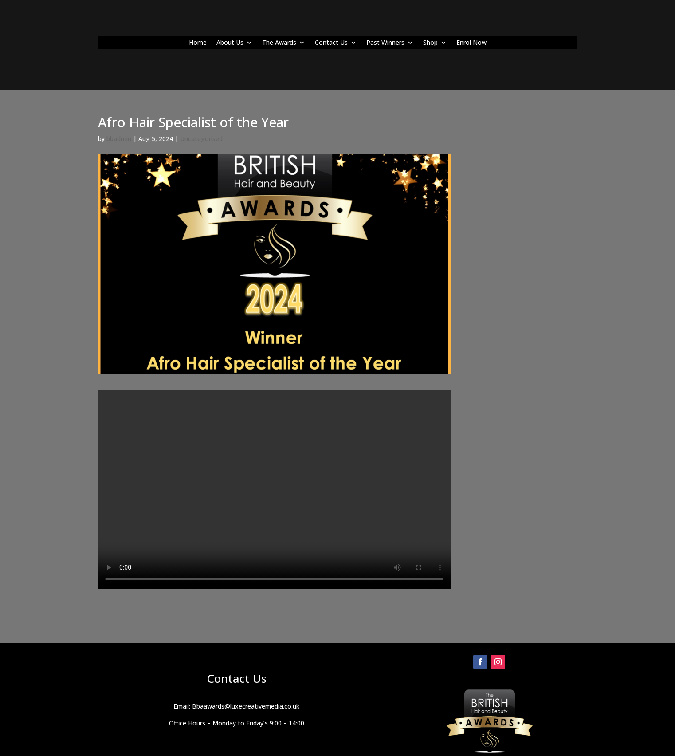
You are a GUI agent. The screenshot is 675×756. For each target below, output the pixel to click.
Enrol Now (471, 43)
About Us (229, 43)
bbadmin (118, 138)
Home (198, 43)
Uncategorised (201, 138)
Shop (430, 43)
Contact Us (331, 43)
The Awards (279, 43)
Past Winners (385, 43)
